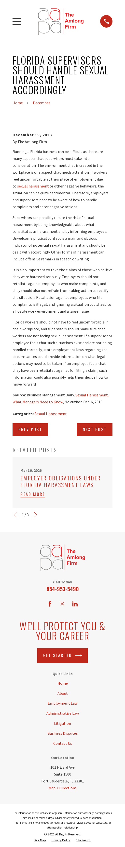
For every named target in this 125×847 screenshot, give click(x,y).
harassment (38, 186)
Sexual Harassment (50, 413)
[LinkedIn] (75, 604)
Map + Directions (62, 787)
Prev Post (30, 429)
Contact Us (62, 743)
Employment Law (62, 703)
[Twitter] (62, 604)
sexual (22, 186)
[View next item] (35, 514)
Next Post (95, 429)
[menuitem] (40, 840)
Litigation (62, 723)
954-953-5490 (62, 589)
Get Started (62, 655)
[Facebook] (50, 604)
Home (62, 683)
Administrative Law (62, 713)
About (62, 693)
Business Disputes (62, 733)
